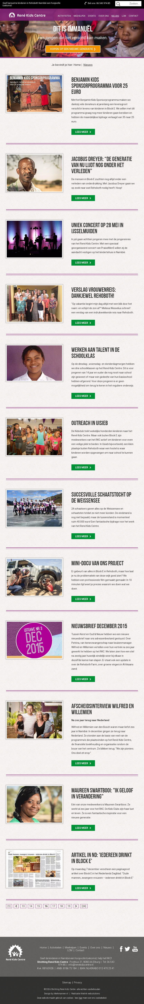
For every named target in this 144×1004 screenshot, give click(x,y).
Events (92, 16)
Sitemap (66, 982)
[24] (84, 906)
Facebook (121, 949)
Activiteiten (64, 16)
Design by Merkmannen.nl (56, 993)
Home (77, 65)
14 (30, 906)
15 (38, 906)
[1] (9, 906)
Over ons (103, 16)
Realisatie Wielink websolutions (85, 993)
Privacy (78, 982)
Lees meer (83, 132)
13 (23, 906)
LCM (124, 16)
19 (69, 906)
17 (53, 906)
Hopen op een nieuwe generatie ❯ (73, 49)
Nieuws (115, 16)
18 (61, 906)
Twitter (127, 949)
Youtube (135, 949)
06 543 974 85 (103, 3)
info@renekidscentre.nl (80, 964)
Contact (133, 16)
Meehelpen (79, 16)
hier (80, 998)
